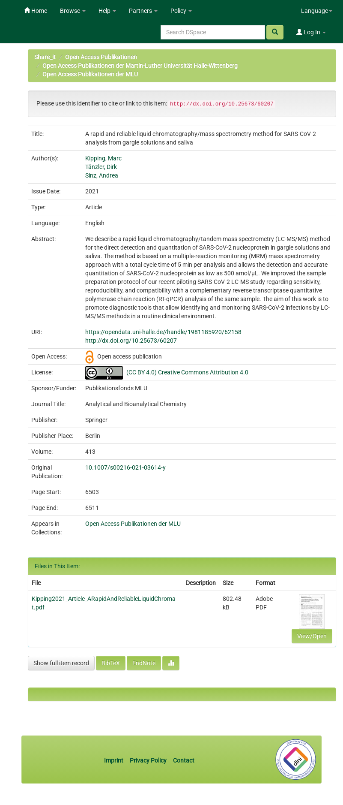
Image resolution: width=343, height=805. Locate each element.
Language (316, 10)
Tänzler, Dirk (101, 166)
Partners (143, 10)
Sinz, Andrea (101, 175)
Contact (183, 760)
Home (35, 10)
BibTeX (110, 663)
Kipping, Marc (103, 158)
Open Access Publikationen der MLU (90, 74)
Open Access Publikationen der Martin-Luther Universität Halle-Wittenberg (140, 65)
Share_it (45, 57)
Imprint (114, 760)
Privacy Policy (148, 760)
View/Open (312, 636)
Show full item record (61, 663)
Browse (73, 10)
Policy (181, 10)
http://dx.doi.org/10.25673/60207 (131, 340)
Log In (311, 32)
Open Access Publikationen (101, 57)
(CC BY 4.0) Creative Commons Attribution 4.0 (187, 372)
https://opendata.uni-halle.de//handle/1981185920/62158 (163, 332)
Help (107, 10)
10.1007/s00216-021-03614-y (125, 467)
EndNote (143, 663)
